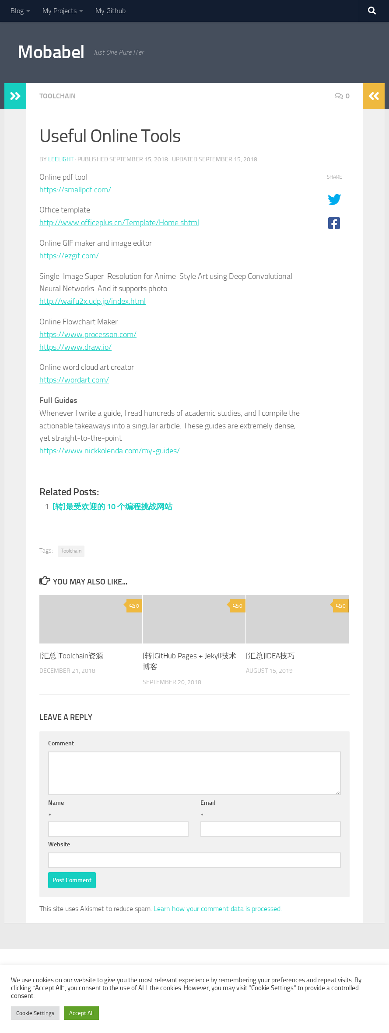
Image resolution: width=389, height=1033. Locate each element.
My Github (110, 11)
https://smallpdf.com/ (75, 190)
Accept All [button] (81, 1013)
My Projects (59, 11)
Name (56, 803)
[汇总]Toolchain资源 (71, 655)
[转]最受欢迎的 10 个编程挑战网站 (112, 506)
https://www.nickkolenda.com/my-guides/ (109, 451)
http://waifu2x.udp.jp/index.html (92, 301)
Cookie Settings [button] (35, 1013)
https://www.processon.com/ (88, 334)
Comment (61, 743)
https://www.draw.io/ (75, 347)
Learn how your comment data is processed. (218, 908)
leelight (61, 159)
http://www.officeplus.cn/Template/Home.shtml (119, 222)
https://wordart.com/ (74, 380)
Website (59, 844)
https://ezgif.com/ (69, 256)
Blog (17, 11)
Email (207, 803)
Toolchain (57, 96)
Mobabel (51, 52)
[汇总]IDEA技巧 (270, 655)
